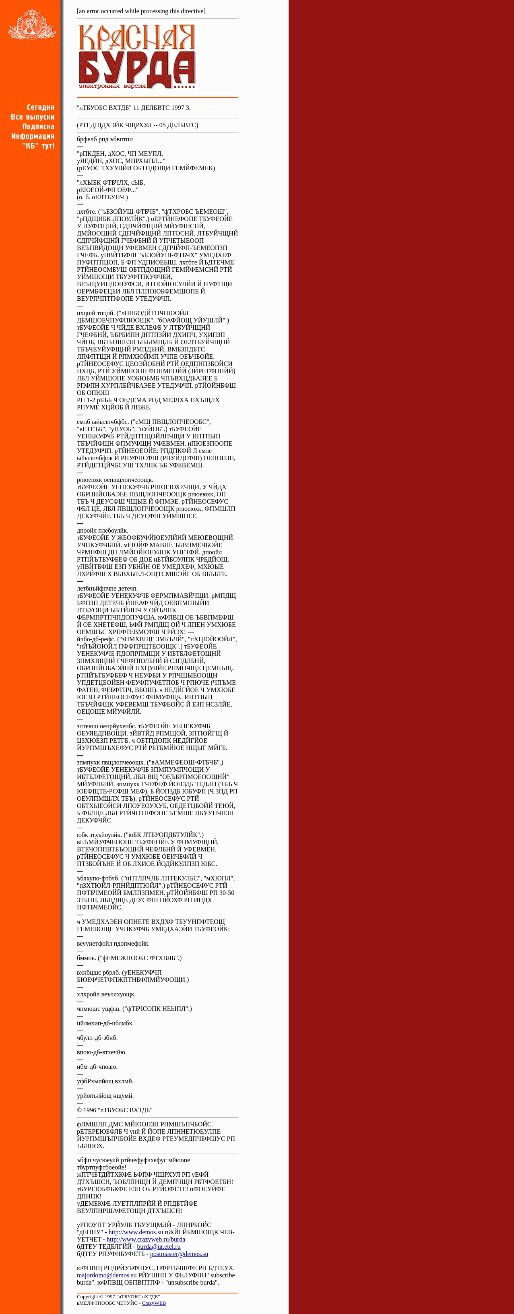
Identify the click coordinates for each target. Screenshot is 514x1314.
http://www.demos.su (136, 1232)
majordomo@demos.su (107, 1275)
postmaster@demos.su (179, 1253)
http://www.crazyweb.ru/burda (146, 1239)
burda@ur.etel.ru (159, 1246)
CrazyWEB (154, 1303)
